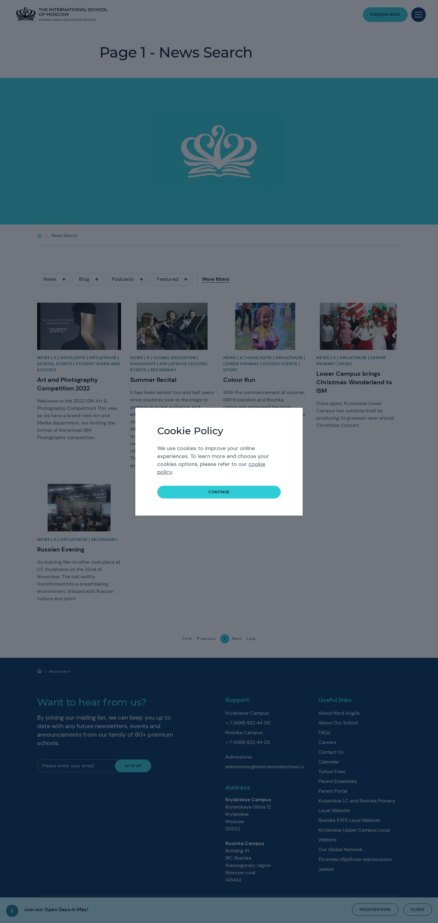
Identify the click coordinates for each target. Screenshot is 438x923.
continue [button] (219, 492)
